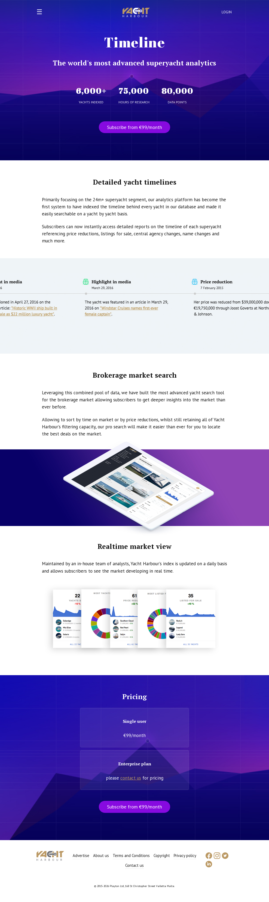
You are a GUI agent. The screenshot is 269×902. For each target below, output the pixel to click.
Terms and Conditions (131, 855)
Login (227, 12)
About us (101, 855)
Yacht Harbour (136, 13)
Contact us (134, 865)
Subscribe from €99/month (134, 127)
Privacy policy (185, 855)
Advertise (81, 855)
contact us (130, 778)
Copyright (162, 855)
